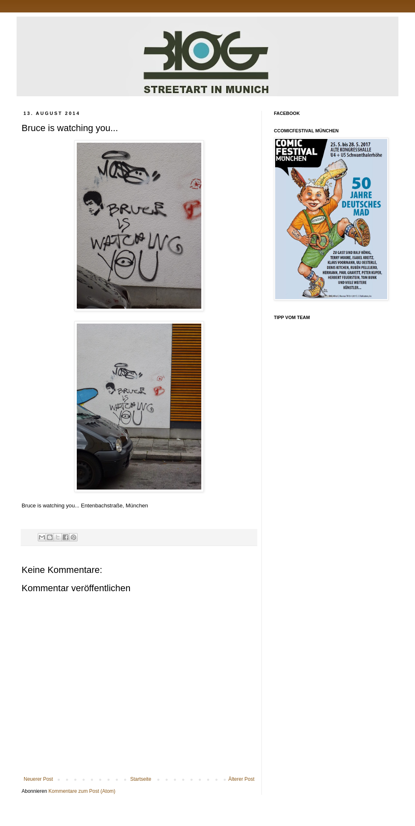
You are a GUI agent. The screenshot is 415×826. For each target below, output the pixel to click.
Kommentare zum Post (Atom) (82, 791)
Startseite (140, 779)
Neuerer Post (38, 779)
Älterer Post (241, 779)
